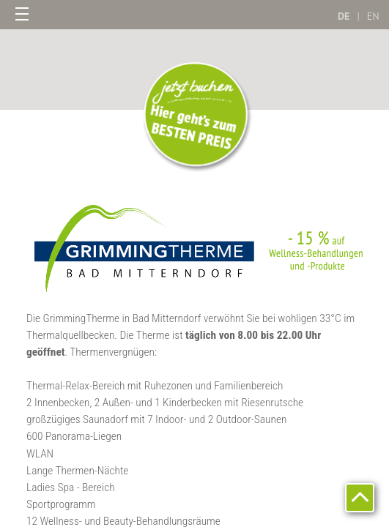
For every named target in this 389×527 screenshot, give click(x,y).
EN (373, 16)
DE (343, 16)
